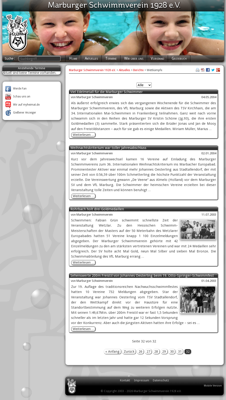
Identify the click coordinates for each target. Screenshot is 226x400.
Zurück (129, 351)
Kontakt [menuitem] (125, 380)
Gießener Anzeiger (20, 112)
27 (148, 351)
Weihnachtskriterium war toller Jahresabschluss (108, 148)
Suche (9, 58)
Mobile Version (213, 385)
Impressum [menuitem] (141, 380)
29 (164, 351)
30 (172, 351)
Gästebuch (179, 58)
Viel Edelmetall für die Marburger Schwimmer (106, 92)
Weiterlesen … (84, 134)
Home (73, 58)
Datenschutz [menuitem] (161, 380)
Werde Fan (16, 88)
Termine (111, 58)
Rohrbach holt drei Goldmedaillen (97, 209)
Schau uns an (17, 96)
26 (140, 351)
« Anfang (112, 351)
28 (156, 351)
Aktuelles (91, 58)
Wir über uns (133, 58)
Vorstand (157, 58)
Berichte (138, 70)
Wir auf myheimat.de (22, 104)
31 (180, 351)
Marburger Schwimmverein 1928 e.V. (92, 70)
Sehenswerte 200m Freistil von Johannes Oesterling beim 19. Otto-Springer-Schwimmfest (142, 275)
